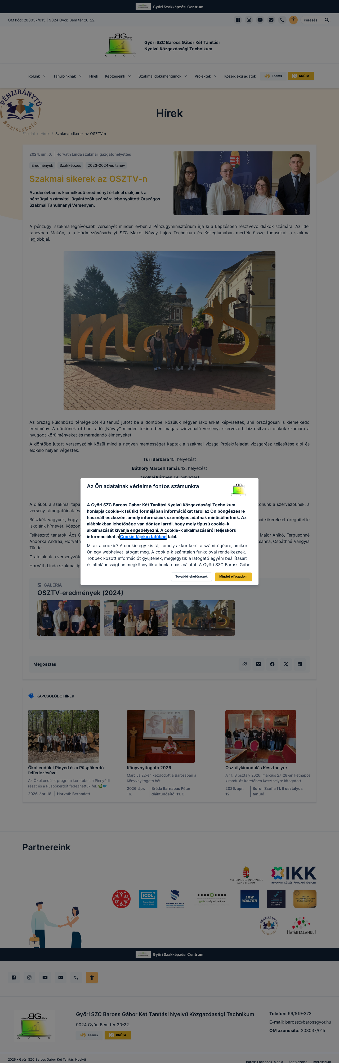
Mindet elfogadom (233, 576)
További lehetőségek (191, 576)
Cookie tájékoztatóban (143, 536)
